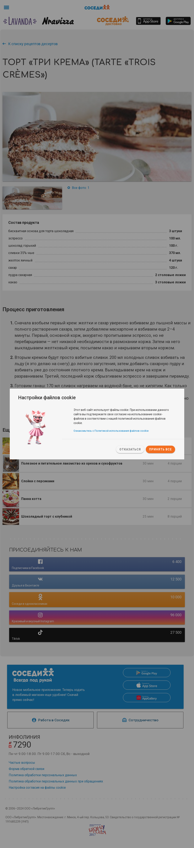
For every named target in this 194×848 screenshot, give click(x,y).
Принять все (160, 449)
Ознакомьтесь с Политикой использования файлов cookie (111, 431)
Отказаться (130, 449)
